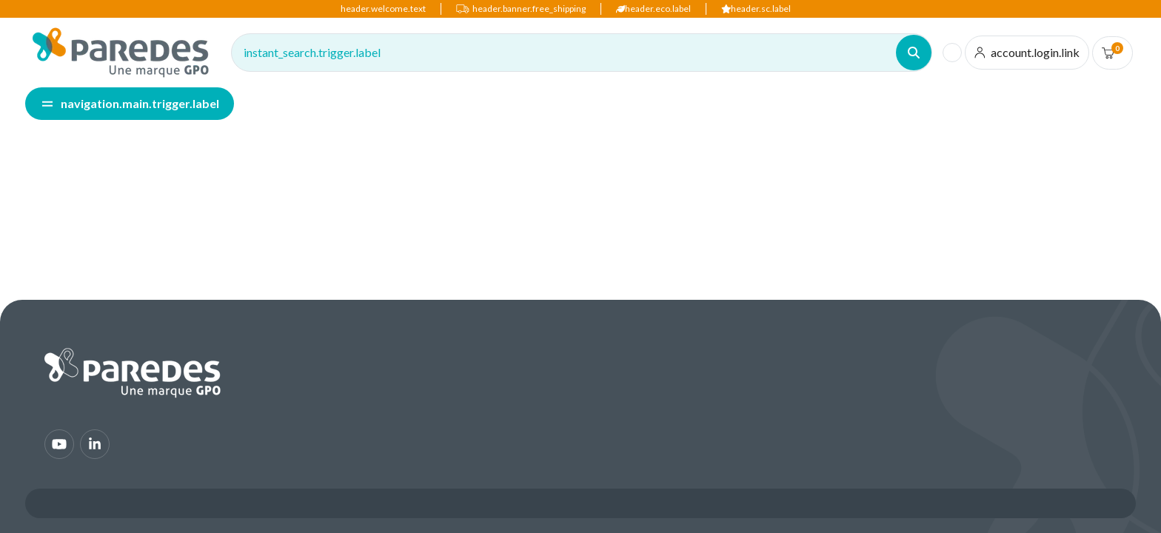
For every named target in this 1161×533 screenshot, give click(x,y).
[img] (121, 52)
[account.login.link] (1027, 52)
